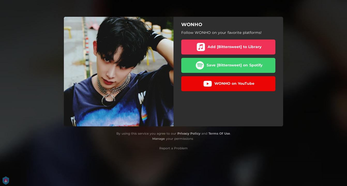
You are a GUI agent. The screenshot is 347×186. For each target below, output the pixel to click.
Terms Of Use (219, 133)
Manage (158, 139)
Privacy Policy (188, 133)
